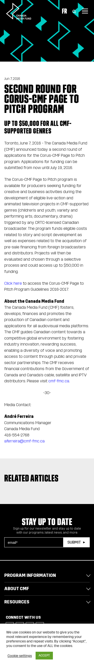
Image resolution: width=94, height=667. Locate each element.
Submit (74, 542)
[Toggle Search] (74, 11)
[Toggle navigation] (85, 11)
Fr (64, 11)
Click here (13, 283)
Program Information (30, 575)
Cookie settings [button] (20, 655)
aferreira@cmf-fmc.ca (24, 441)
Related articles (31, 478)
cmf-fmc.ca (58, 381)
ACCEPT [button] (44, 655)
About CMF (16, 588)
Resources (16, 602)
